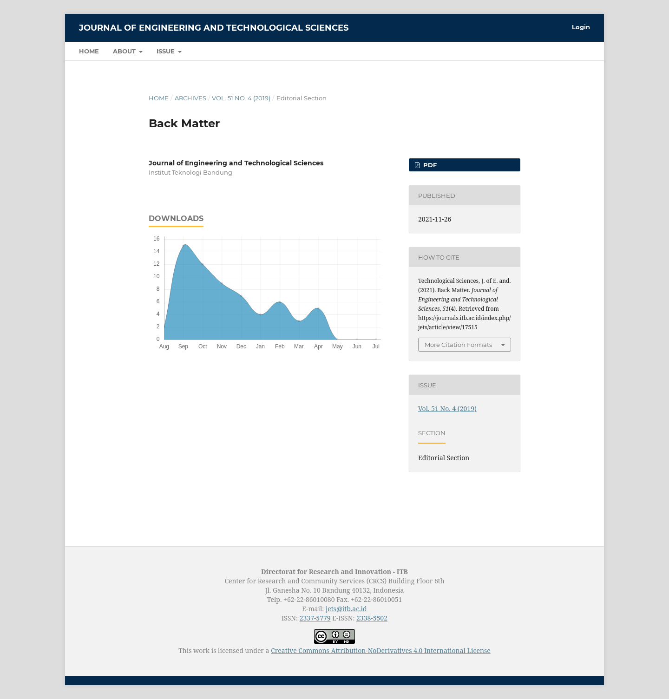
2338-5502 (371, 618)
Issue (167, 51)
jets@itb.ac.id (346, 608)
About (125, 51)
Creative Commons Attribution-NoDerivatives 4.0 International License (381, 650)
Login (581, 27)
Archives (190, 98)
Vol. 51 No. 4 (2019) (241, 98)
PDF (429, 165)
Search (569, 50)
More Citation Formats (458, 344)
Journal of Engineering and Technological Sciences (213, 28)
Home (89, 51)
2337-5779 (315, 618)
